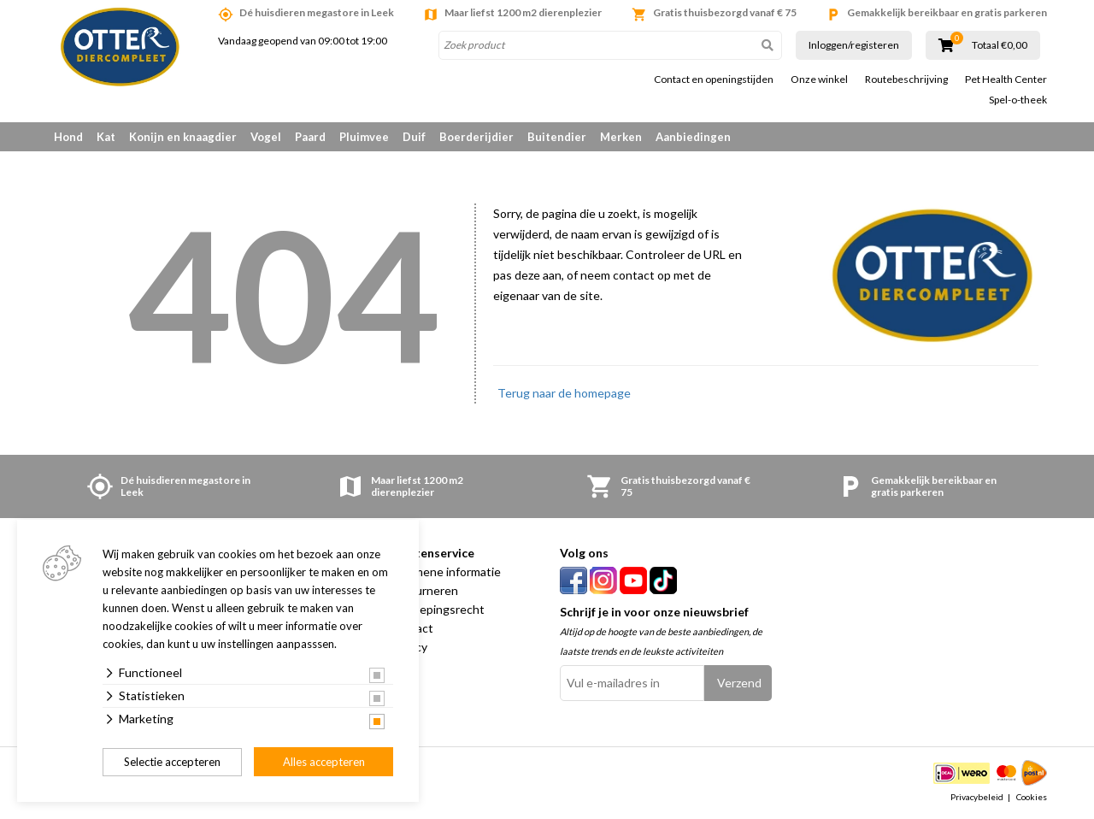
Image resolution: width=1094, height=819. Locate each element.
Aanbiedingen (693, 137)
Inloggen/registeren (854, 44)
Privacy (408, 646)
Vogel (265, 137)
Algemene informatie (445, 571)
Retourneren (423, 590)
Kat (106, 137)
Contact (411, 628)
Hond (68, 137)
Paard (310, 137)
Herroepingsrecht (437, 609)
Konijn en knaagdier (183, 137)
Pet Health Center (1006, 79)
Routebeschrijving (906, 79)
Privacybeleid (976, 797)
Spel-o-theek (1018, 100)
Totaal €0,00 (999, 45)
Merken (621, 137)
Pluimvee (364, 137)
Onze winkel (819, 79)
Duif (414, 137)
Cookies (1031, 797)
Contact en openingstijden (713, 79)
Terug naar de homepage (564, 393)
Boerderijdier (476, 137)
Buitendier (556, 137)
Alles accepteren (324, 762)
